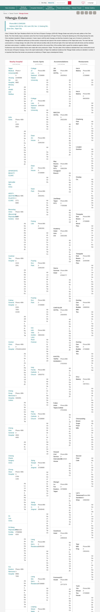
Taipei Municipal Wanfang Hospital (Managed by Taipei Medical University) (18, 438)
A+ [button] (82, 12)
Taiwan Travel (13, 13)
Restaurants (83, 62)
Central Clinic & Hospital (16, 145)
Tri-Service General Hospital (18, 496)
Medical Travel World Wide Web (9, 3)
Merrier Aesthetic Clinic (16, 314)
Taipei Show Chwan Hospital (18, 447)
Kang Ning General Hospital (18, 266)
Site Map (43, 3)
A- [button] (78, 12)
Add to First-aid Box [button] (94, 12)
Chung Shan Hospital (15, 183)
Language (90, 3)
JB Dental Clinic (13, 255)
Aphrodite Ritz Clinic (15, 100)
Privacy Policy (75, 588)
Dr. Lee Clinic (13, 192)
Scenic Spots (38, 62)
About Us (51, 3)
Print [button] (86, 12)
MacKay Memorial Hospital (17, 305)
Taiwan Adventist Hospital (17, 465)
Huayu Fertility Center (16, 246)
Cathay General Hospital (16, 136)
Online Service (78, 3)
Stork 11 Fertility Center (16, 397)
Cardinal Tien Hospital (16, 127)
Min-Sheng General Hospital (18, 323)
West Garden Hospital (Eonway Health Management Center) (16, 535)
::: (39, 3)
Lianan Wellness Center (16, 293)
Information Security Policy (75, 591)
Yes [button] (59, 572)
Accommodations (61, 62)
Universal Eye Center (15, 514)
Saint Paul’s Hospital (15, 379)
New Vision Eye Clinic (16, 352)
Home (5, 13)
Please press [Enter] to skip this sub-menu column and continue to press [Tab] (74, 12)
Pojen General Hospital (16, 372)
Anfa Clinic (12, 82)
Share (90, 12)
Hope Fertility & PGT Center (18, 235)
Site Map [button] (50, 579)
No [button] (68, 572)
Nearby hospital (16, 62)
